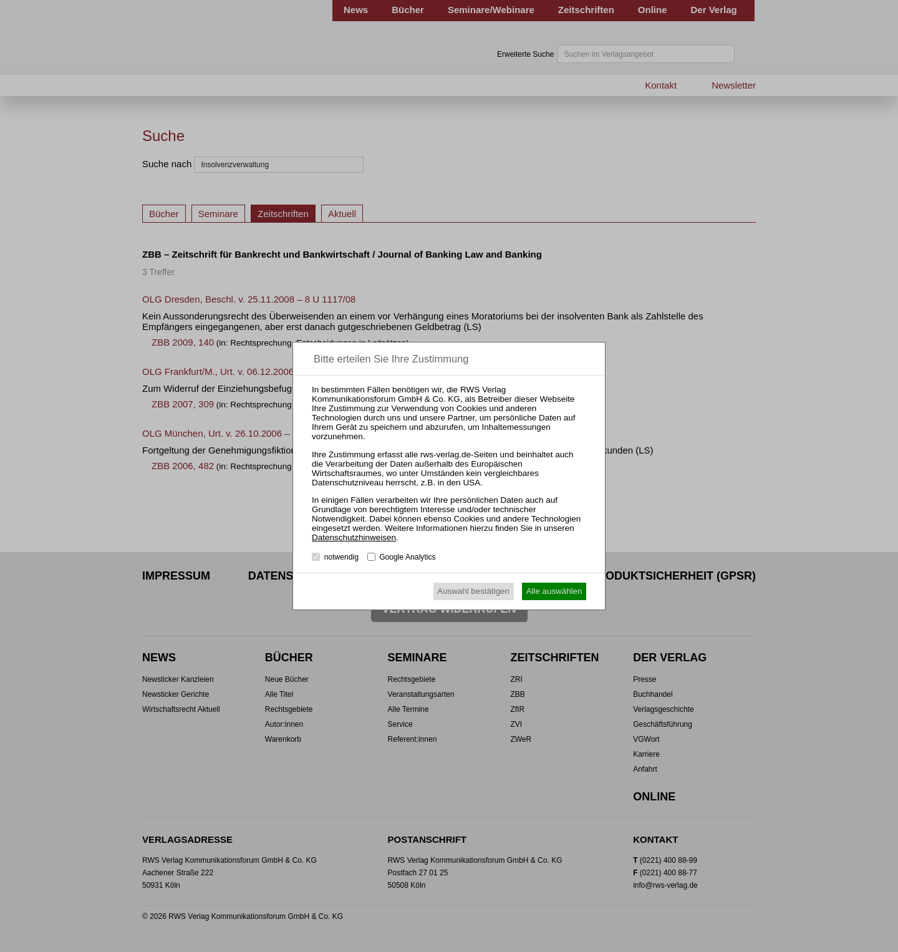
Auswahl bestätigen (473, 591)
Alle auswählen (554, 591)
